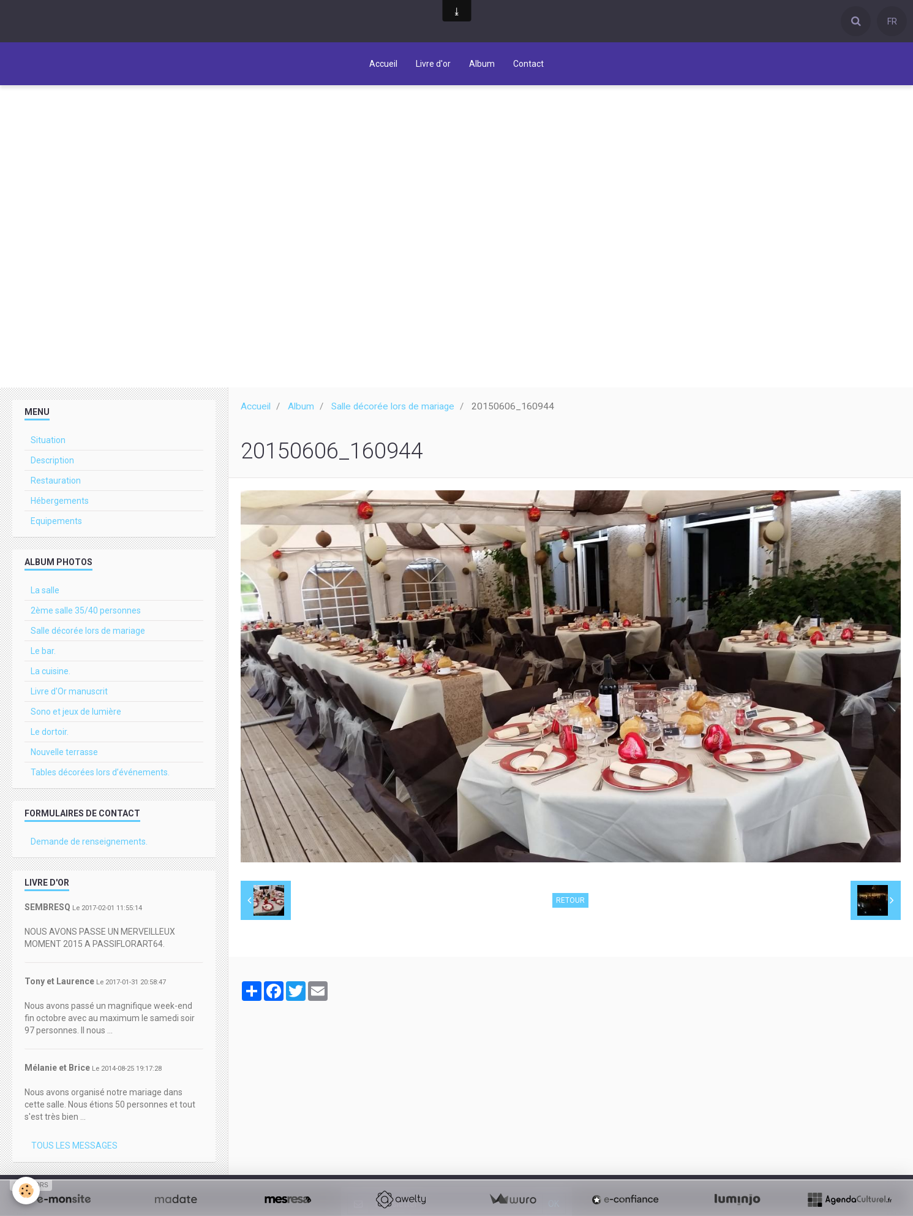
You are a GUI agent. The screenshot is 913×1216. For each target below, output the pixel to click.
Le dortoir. (50, 733)
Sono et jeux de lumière (76, 713)
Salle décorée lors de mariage (392, 407)
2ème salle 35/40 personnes (86, 612)
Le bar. (43, 652)
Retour (570, 901)
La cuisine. (50, 672)
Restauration (56, 482)
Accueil (383, 64)
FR (892, 21)
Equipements (56, 522)
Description (52, 461)
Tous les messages (74, 1147)
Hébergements (60, 502)
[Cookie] (26, 1190)
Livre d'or (433, 64)
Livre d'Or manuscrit (69, 692)
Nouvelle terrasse (64, 753)
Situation (48, 441)
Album (482, 64)
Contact (528, 64)
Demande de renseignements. (89, 843)
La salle (45, 591)
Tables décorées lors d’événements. (100, 773)
